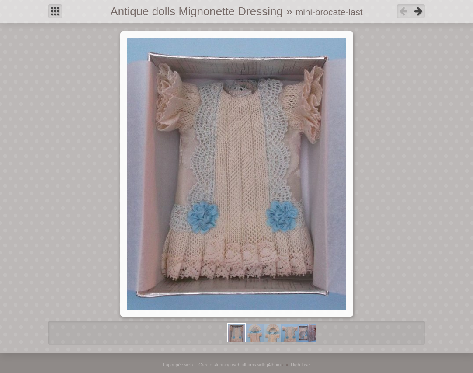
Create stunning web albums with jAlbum (239, 365)
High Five (300, 365)
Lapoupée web (178, 365)
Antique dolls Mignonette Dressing (196, 11)
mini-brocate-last (329, 12)
